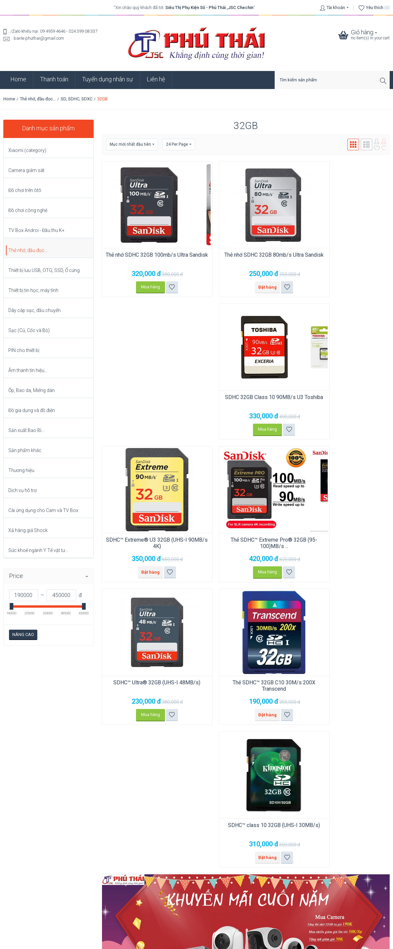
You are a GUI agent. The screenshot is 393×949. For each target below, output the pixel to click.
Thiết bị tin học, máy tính (33, 290)
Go (384, 727)
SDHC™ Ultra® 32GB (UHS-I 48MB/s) (343, 401)
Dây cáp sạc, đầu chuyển (34, 310)
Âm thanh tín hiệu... (27, 370)
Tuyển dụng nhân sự (107, 79)
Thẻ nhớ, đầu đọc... (38, 98)
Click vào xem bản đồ (122, 795)
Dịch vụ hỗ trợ (22, 490)
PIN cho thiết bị (23, 350)
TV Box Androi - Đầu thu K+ (36, 230)
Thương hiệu (21, 470)
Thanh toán (54, 79)
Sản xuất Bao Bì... (26, 430)
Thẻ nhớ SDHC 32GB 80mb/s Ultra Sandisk (245, 258)
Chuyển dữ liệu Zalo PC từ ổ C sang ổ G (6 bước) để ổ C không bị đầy (68, 873)
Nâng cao (23, 634)
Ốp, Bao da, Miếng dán (31, 390)
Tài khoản (336, 7)
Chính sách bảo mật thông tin (197, 905)
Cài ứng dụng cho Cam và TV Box (43, 510)
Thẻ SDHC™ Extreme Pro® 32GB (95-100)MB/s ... (245, 401)
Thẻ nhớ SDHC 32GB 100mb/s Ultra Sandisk (147, 258)
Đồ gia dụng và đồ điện (31, 410)
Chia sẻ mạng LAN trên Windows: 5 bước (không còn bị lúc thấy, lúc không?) (76, 862)
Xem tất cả (20, 893)
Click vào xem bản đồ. (24, 832)
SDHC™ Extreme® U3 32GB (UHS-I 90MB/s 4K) (147, 401)
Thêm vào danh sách (162, 287)
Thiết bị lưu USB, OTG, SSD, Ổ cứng (44, 270)
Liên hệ (156, 79)
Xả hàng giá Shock (28, 530)
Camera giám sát (26, 170)
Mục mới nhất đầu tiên (132, 144)
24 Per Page (178, 144)
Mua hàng (141, 286)
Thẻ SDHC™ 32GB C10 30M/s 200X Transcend (147, 543)
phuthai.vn (236, 941)
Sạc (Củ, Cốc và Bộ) (29, 330)
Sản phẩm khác (24, 450)
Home (18, 79)
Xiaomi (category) (27, 150)
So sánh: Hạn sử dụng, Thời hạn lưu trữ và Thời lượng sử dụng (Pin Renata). (74, 884)
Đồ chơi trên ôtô (24, 190)
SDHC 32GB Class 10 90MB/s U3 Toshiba (343, 258)
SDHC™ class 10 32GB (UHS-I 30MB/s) (245, 543)
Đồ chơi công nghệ (27, 210)
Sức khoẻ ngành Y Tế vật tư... (38, 550)
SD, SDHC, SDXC (76, 98)
